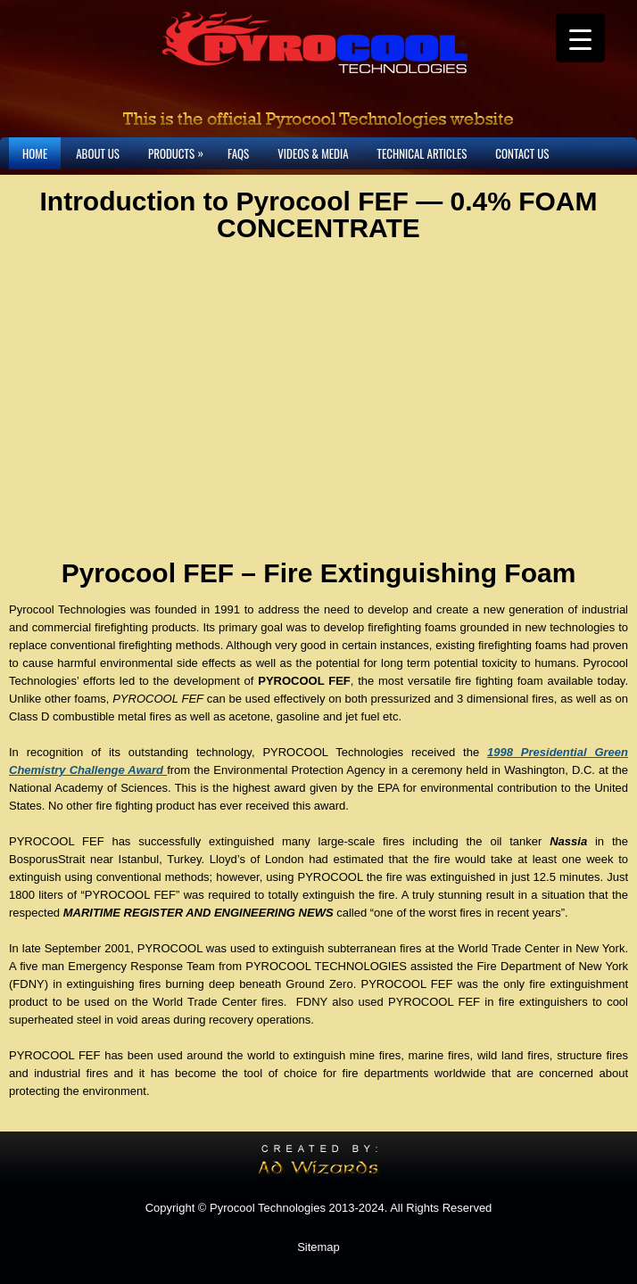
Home (34, 153)
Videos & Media (312, 153)
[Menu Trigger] (580, 37)
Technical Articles (422, 153)
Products (180, 149)
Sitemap (318, 1247)
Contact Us (522, 153)
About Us (98, 153)
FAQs (238, 153)
